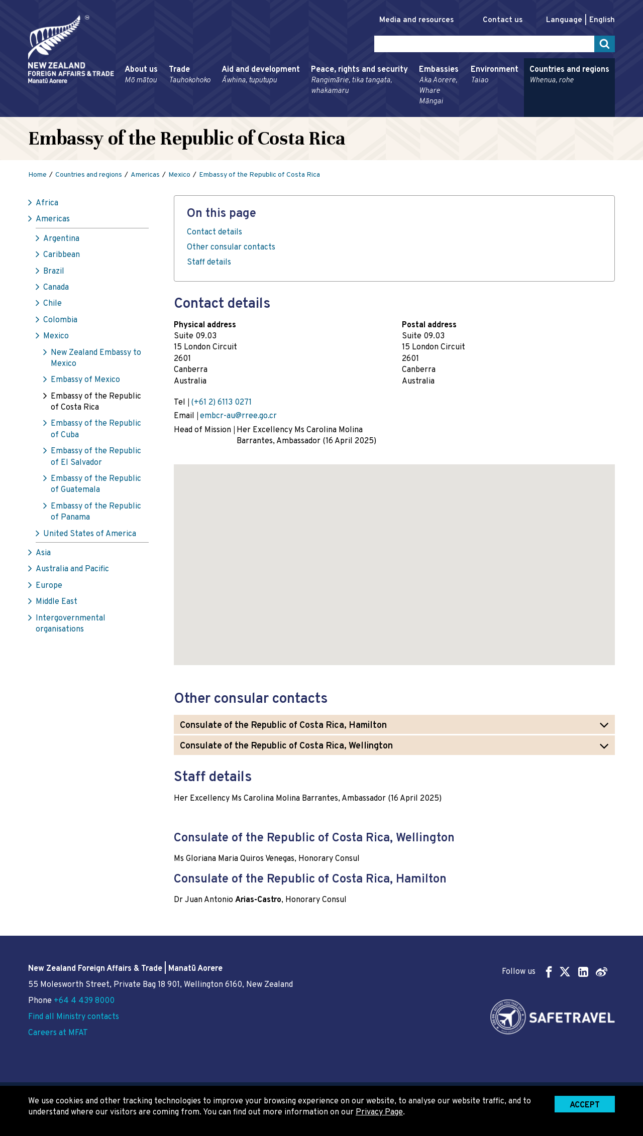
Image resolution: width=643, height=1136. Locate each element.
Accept (585, 1105)
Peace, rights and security (359, 80)
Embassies (439, 86)
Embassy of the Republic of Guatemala (96, 484)
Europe (49, 586)
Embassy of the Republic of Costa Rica (96, 402)
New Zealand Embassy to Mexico (96, 358)
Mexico (56, 336)
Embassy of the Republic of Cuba (96, 429)
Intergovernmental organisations (70, 624)
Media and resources (416, 20)
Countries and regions (569, 75)
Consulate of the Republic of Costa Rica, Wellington (286, 746)
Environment (494, 75)
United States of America (89, 534)
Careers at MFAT (58, 1033)
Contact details (214, 232)
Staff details (209, 263)
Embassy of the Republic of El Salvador (96, 456)
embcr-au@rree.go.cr (238, 416)
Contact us (502, 20)
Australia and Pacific (72, 569)
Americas (53, 219)
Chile (52, 304)
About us (141, 75)
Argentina (61, 239)
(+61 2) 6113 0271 (221, 403)
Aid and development (261, 75)
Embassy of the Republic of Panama (96, 512)
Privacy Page (379, 1112)
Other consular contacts (231, 247)
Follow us (554, 971)
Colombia (60, 320)
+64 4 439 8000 (84, 1001)
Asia (43, 553)
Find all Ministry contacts (73, 1017)
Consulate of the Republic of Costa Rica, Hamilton (283, 725)
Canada (56, 288)
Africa (47, 203)
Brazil (53, 272)
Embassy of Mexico (85, 380)
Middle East (56, 602)
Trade (189, 75)
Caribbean (61, 255)
